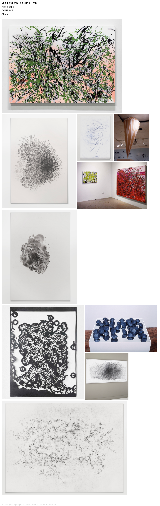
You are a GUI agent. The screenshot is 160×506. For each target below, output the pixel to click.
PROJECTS (8, 7)
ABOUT (6, 14)
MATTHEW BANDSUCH (20, 3)
